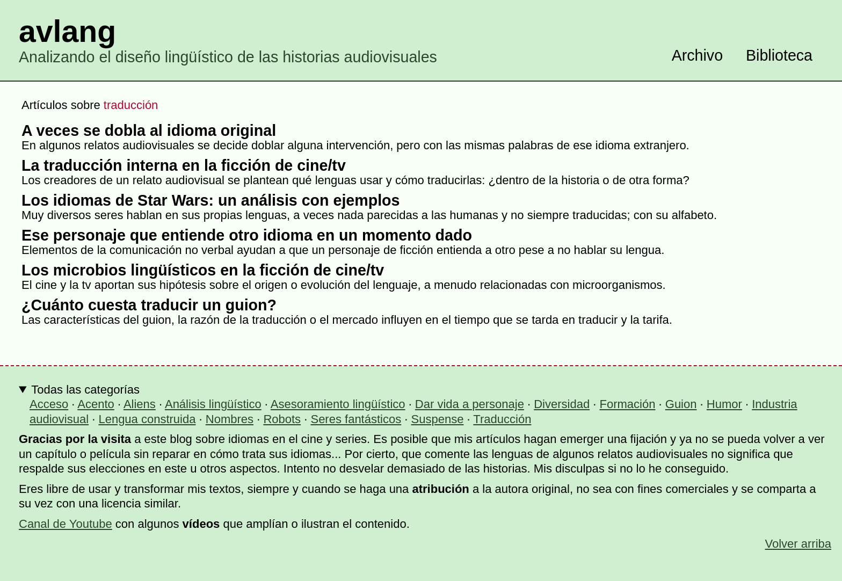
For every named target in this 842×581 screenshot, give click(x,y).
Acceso (49, 404)
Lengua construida (146, 419)
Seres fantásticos (355, 419)
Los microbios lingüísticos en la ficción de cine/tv (202, 270)
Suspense (437, 419)
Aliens (140, 404)
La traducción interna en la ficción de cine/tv (183, 165)
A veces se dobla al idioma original (148, 130)
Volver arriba (798, 543)
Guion (681, 404)
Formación (628, 404)
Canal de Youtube (65, 524)
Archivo (697, 55)
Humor (724, 404)
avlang (67, 31)
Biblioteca (779, 55)
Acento (95, 404)
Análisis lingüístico (213, 404)
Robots (282, 419)
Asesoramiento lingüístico (338, 404)
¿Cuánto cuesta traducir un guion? (149, 305)
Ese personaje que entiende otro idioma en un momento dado (246, 235)
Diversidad (562, 404)
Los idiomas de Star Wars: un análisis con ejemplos (210, 200)
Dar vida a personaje (469, 404)
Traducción (502, 419)
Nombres (229, 419)
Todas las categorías (85, 389)
